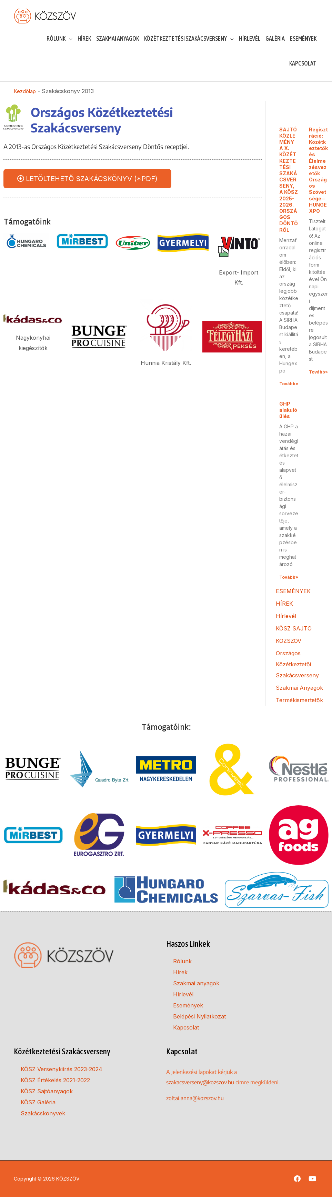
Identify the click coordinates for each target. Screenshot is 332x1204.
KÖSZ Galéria (38, 1109)
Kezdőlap (26, 97)
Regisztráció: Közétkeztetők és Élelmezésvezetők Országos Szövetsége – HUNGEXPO (318, 176)
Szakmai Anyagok (299, 694)
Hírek (180, 979)
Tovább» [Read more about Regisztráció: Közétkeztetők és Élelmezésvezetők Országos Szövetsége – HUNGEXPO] (318, 378)
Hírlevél (286, 622)
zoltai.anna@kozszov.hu (195, 1104)
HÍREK (284, 610)
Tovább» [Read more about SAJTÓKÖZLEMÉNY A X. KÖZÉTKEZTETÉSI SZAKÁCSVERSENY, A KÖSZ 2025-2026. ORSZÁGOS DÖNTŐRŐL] (288, 390)
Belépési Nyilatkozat (199, 1023)
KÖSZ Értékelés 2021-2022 (55, 1087)
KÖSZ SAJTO (294, 635)
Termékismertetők (299, 707)
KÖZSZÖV (288, 647)
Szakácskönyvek (43, 1120)
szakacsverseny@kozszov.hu (200, 1089)
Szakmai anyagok (196, 990)
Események (188, 1012)
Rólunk (182, 968)
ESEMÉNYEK (293, 598)
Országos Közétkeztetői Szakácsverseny (297, 671)
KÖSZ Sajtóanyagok (47, 1098)
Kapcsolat (186, 1034)
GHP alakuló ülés (288, 417)
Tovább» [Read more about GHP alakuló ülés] (288, 584)
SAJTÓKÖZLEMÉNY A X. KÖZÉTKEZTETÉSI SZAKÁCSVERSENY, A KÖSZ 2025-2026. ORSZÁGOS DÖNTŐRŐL (288, 186)
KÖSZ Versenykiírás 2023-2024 (61, 1076)
